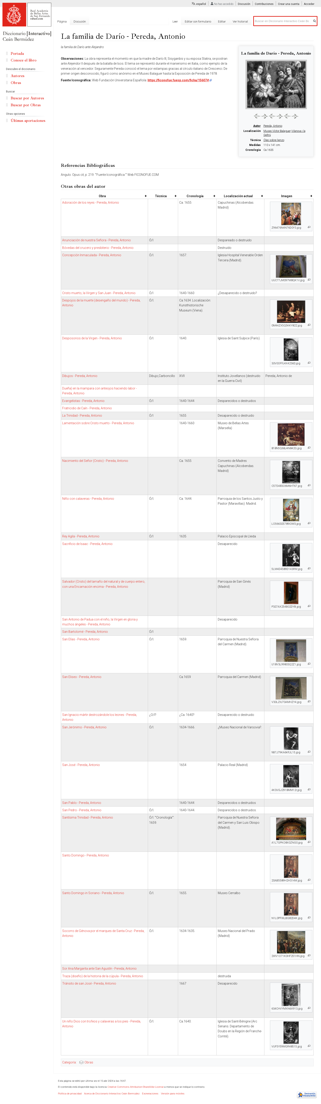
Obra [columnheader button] (102, 196)
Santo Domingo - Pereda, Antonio (85, 855)
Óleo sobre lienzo (273, 140)
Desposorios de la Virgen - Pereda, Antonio (92, 338)
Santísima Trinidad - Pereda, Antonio (87, 817)
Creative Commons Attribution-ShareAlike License (135, 1087)
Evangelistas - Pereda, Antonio (83, 401)
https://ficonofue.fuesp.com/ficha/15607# (178, 80)
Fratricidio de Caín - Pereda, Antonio (87, 408)
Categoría (69, 1062)
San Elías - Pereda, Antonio (81, 639)
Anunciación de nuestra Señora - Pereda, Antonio (96, 240)
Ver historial (240, 21)
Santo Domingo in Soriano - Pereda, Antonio (93, 893)
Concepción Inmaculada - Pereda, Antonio (91, 255)
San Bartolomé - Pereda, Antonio (85, 631)
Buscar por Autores (27, 98)
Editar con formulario (198, 21)
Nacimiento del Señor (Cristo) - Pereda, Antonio (95, 461)
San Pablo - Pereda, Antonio (81, 803)
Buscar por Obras (26, 105)
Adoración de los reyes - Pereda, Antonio (90, 202)
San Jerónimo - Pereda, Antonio (84, 727)
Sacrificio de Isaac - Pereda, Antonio (87, 544)
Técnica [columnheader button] (161, 196)
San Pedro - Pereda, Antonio (81, 810)
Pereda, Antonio (272, 125)
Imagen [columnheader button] (286, 196)
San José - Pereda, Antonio (81, 765)
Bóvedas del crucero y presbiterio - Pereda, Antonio (98, 248)
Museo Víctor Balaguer (277, 131)
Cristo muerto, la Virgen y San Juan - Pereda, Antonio (99, 293)
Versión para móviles (172, 1093)
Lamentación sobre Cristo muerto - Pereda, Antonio (98, 423)
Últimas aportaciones (28, 121)
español (201, 4)
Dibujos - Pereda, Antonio (79, 376)
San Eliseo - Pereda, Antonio (81, 677)
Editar (222, 21)
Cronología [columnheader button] (195, 196)
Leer (175, 21)
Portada (17, 53)
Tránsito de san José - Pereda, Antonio (89, 983)
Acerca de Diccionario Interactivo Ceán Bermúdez (112, 1093)
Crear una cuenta (288, 4)
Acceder (309, 4)
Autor (257, 125)
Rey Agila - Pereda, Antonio (80, 536)
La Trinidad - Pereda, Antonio (82, 415)
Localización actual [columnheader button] (238, 196)
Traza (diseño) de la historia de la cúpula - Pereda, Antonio (102, 976)
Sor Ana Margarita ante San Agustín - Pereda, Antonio (99, 968)
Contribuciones (264, 4)
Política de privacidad (70, 1093)
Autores (17, 76)
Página (62, 21)
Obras (88, 1062)
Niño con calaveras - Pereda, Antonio (88, 498)
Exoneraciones (150, 1093)
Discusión (244, 4)
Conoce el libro (23, 60)
